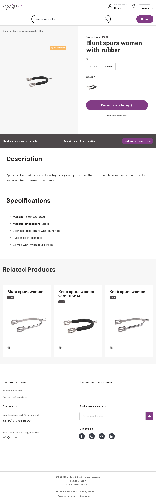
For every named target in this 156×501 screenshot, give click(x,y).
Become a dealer (117, 115)
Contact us (10, 406)
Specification (88, 141)
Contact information (15, 397)
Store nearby (145, 8)
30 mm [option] (109, 66)
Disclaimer (84, 496)
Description (70, 141)
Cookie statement (67, 496)
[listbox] (117, 87)
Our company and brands (95, 382)
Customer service (14, 382)
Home (5, 31)
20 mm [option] (93, 66)
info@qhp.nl (10, 437)
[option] (92, 87)
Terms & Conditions (66, 491)
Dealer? (118, 8)
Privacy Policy (86, 491)
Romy (145, 19)
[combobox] (71, 19)
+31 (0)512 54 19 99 (17, 421)
